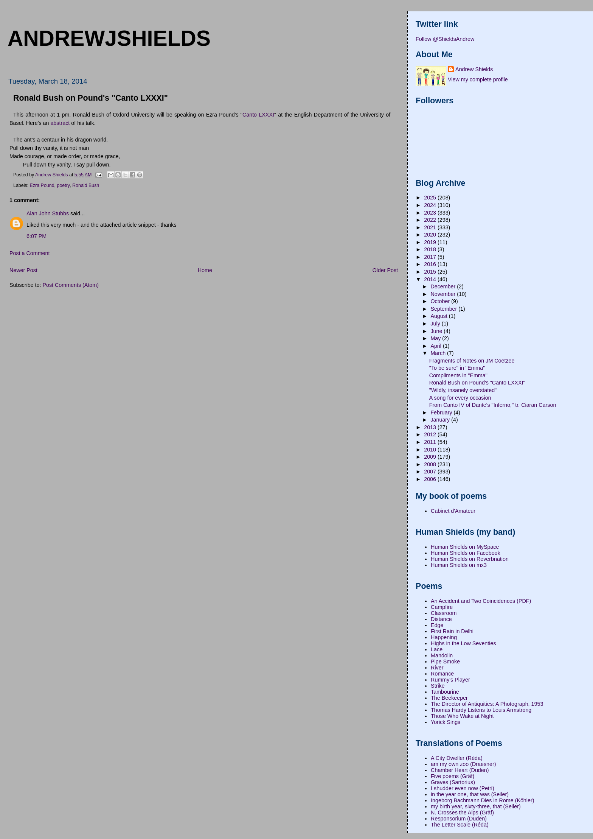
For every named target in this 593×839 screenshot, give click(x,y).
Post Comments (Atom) (70, 285)
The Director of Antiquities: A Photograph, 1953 (487, 704)
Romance (442, 674)
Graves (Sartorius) (453, 782)
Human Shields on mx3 (459, 565)
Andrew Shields (474, 69)
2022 (431, 220)
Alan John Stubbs (47, 213)
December (443, 286)
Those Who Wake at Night (462, 716)
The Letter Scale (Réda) (460, 825)
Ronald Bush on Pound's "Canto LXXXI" (477, 383)
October (440, 301)
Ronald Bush (85, 185)
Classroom (443, 613)
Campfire (442, 607)
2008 (431, 464)
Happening (444, 637)
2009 (431, 457)
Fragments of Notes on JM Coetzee (472, 361)
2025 (431, 198)
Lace (436, 649)
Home (205, 270)
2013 (431, 427)
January (440, 420)
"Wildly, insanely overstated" (463, 390)
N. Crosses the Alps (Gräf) (462, 812)
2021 (431, 227)
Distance (441, 619)
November (443, 294)
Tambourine (445, 692)
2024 (431, 205)
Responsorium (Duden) (459, 819)
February (441, 412)
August (439, 316)
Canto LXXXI (258, 115)
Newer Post (23, 270)
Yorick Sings (445, 722)
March (438, 353)
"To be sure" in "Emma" (457, 368)
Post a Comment (29, 253)
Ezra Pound (42, 185)
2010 (431, 450)
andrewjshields (109, 38)
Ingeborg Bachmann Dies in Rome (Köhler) (482, 800)
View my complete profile (478, 79)
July (435, 324)
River (437, 668)
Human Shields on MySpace (465, 547)
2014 (431, 279)
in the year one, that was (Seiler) (470, 794)
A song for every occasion (460, 398)
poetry (63, 185)
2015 (431, 272)
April (436, 346)
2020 (431, 235)
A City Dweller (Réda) (457, 758)
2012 (431, 434)
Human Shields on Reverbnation (470, 559)
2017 (431, 257)
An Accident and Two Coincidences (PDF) (481, 601)
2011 (431, 442)
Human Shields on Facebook (465, 553)
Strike (438, 686)
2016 (431, 264)
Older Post (385, 270)
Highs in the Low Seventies (463, 643)
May (436, 338)
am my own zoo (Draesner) (463, 764)
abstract (60, 123)
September (444, 309)
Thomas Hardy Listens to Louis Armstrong (481, 710)
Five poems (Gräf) (452, 776)
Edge (437, 625)
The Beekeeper (449, 698)
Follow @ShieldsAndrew (445, 39)
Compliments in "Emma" (458, 375)
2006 (431, 479)
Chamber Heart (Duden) (460, 770)
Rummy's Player (450, 680)
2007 (431, 472)
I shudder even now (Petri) (462, 788)
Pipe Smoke (445, 661)
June (437, 331)
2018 (431, 249)
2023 (431, 213)
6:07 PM (36, 236)
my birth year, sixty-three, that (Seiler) (476, 806)
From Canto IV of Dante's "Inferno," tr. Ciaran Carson (492, 405)
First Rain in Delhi (452, 631)
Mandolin (442, 655)
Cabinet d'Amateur (453, 511)
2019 (431, 242)
